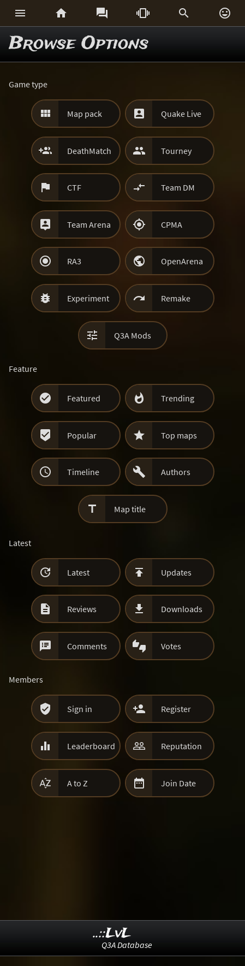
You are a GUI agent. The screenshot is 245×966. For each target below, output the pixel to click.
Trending (177, 398)
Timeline (83, 471)
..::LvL (112, 933)
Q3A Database (126, 944)
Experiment (88, 298)
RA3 (74, 261)
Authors (175, 471)
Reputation (181, 745)
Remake (175, 298)
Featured (83, 398)
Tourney (176, 150)
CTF (74, 187)
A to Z (77, 783)
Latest (78, 572)
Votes (171, 646)
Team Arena (89, 224)
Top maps (179, 435)
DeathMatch (89, 150)
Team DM (178, 187)
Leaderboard (91, 745)
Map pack (84, 113)
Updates (176, 572)
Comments (87, 646)
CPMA (171, 224)
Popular (82, 435)
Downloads (181, 608)
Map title (130, 508)
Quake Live (181, 113)
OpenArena (182, 261)
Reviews (82, 608)
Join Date (178, 783)
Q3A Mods (132, 335)
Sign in (79, 708)
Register (176, 708)
